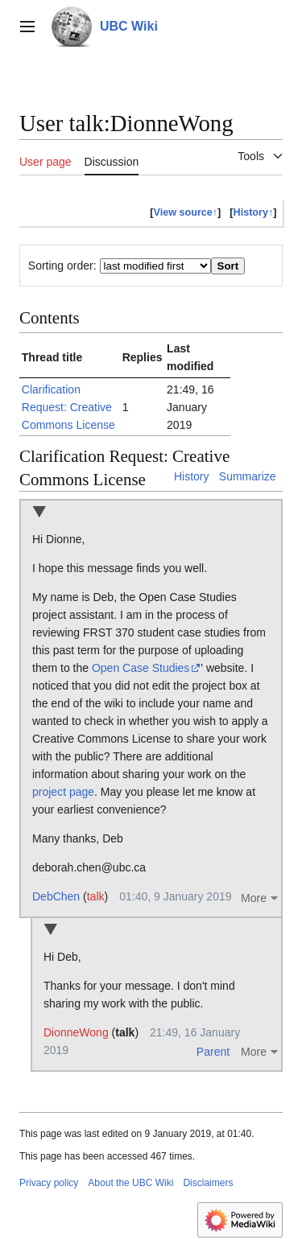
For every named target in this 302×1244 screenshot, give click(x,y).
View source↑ (186, 212)
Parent (213, 1051)
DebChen (56, 896)
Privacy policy (48, 1182)
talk (96, 896)
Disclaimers (208, 1182)
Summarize (247, 476)
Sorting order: (62, 265)
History (191, 476)
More (254, 898)
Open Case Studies (140, 667)
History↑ (254, 212)
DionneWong (76, 1032)
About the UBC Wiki (130, 1182)
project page (63, 791)
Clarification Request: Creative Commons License (68, 407)
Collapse (39, 513)
